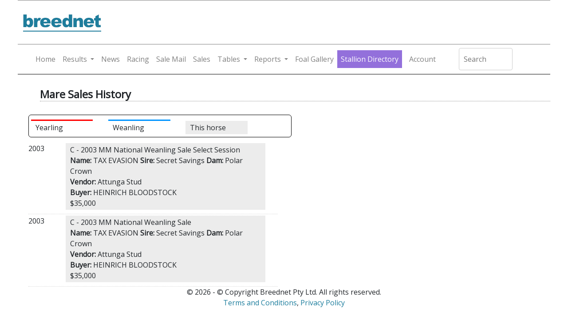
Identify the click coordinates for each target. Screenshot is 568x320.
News (110, 59)
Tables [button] (228, 59)
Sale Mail (171, 59)
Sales (201, 59)
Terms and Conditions (260, 303)
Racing (138, 59)
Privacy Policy (322, 303)
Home (45, 59)
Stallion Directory (369, 59)
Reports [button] (267, 59)
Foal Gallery (314, 59)
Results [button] (75, 59)
